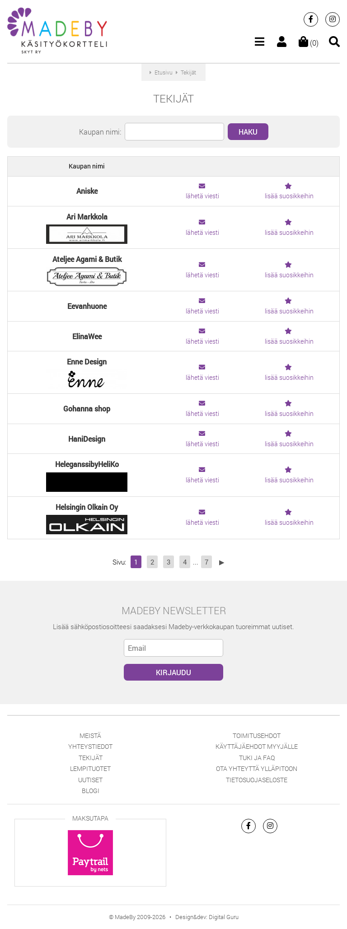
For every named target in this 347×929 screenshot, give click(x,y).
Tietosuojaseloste (256, 779)
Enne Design (87, 361)
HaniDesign (86, 438)
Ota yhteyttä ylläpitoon (256, 768)
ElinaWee (87, 336)
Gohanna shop (86, 408)
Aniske (87, 191)
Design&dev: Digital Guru (207, 917)
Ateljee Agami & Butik (87, 259)
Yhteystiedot (90, 746)
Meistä (90, 735)
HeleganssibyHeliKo (87, 464)
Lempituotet (90, 768)
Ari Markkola (87, 216)
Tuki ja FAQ (257, 757)
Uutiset (90, 779)
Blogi (90, 790)
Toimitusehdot (257, 735)
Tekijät (91, 757)
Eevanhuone (87, 306)
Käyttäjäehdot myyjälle (257, 746)
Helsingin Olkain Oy (87, 507)
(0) (309, 42)
